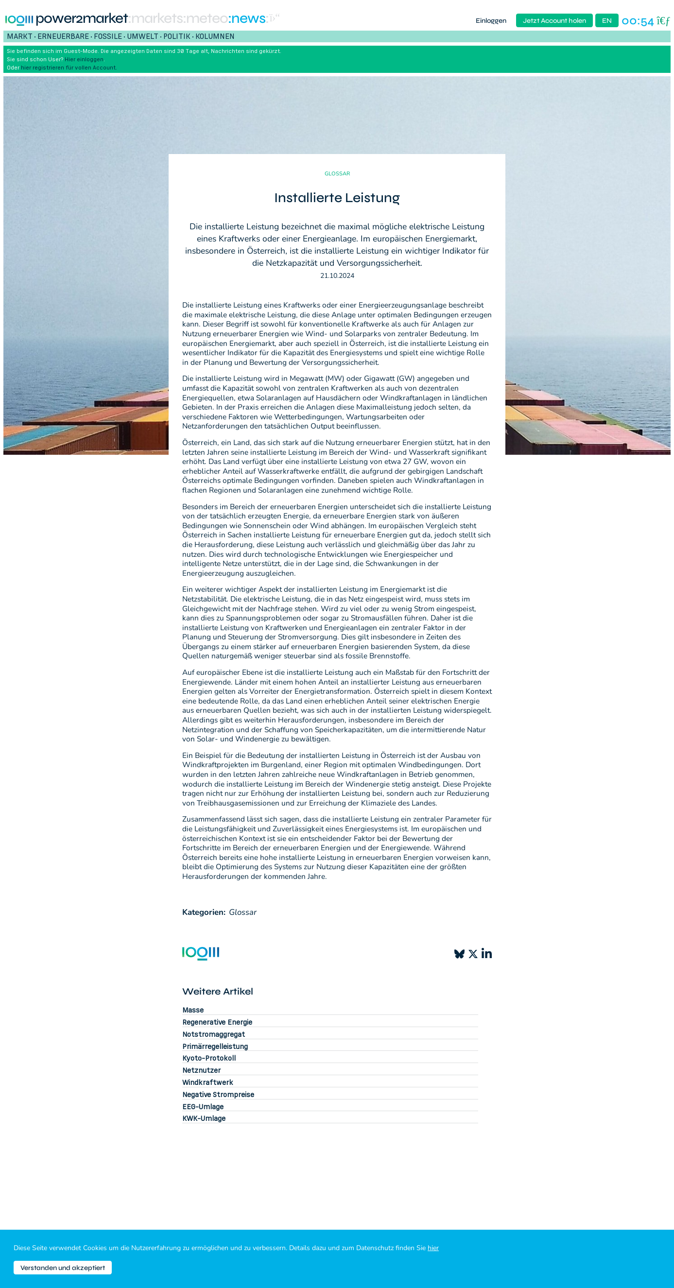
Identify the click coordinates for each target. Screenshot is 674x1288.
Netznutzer (201, 1070)
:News (246, 19)
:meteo (205, 19)
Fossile (108, 36)
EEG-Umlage (203, 1106)
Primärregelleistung (215, 1046)
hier (433, 1248)
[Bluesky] (459, 954)
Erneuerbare (63, 36)
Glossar (243, 912)
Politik (176, 36)
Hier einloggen (84, 59)
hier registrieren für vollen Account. (69, 67)
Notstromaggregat (213, 1034)
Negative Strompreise (218, 1094)
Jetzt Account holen (554, 21)
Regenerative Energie (217, 1022)
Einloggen (491, 21)
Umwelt (142, 36)
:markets (155, 19)
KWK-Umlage (203, 1118)
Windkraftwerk (207, 1082)
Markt (20, 36)
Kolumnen (215, 36)
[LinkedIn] (487, 954)
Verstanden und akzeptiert (62, 1268)
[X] (473, 954)
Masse (193, 1010)
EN (607, 21)
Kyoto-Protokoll (209, 1058)
